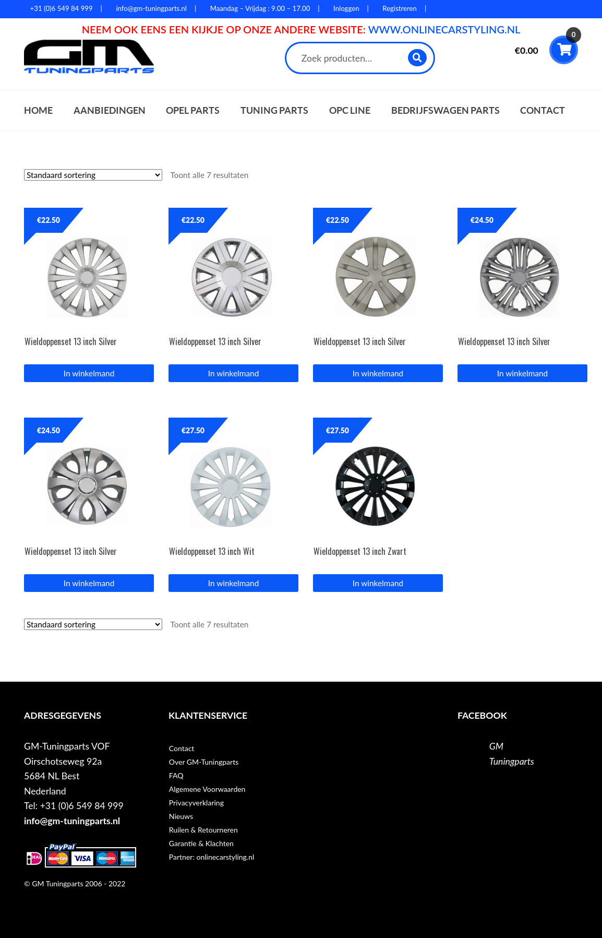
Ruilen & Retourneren (203, 829)
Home (38, 110)
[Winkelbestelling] (93, 175)
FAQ (176, 775)
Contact (542, 110)
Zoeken (418, 58)
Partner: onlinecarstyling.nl (211, 856)
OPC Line (349, 110)
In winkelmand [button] (89, 373)
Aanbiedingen (110, 110)
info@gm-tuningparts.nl (72, 820)
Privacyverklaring (196, 802)
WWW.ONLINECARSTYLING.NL (444, 29)
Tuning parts (274, 110)
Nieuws (181, 816)
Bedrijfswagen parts (445, 110)
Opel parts (193, 110)
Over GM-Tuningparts (203, 761)
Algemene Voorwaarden (207, 789)
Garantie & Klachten (201, 843)
